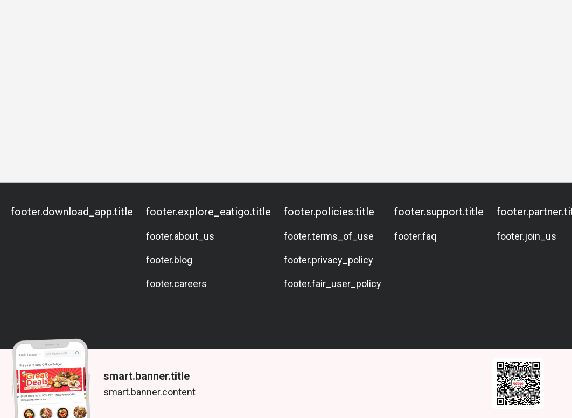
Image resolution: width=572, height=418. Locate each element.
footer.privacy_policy (328, 260)
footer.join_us (526, 236)
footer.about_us (180, 236)
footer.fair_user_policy (332, 283)
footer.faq (415, 236)
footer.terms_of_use (329, 236)
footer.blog (169, 260)
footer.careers (176, 283)
